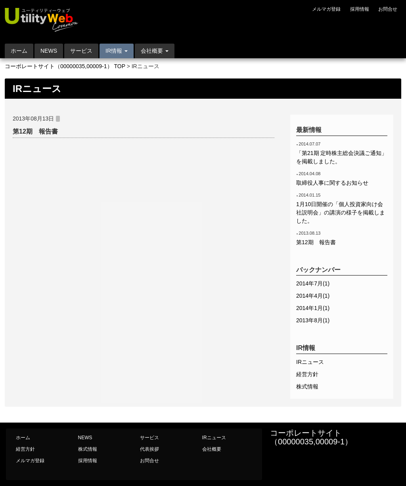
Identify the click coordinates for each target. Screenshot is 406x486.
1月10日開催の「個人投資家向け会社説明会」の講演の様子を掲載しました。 (340, 212)
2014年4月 (312, 296)
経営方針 (307, 374)
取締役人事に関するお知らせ (332, 183)
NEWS (48, 51)
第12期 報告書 (35, 131)
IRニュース (310, 362)
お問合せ (387, 9)
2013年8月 (312, 320)
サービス (81, 51)
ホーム (19, 51)
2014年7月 (312, 283)
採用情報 (359, 9)
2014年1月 (312, 308)
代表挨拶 (149, 449)
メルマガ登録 (326, 9)
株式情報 (307, 386)
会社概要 (211, 449)
